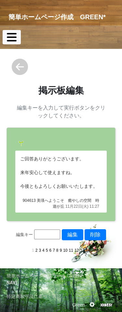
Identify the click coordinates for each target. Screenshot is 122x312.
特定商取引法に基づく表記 (34, 296)
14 (88, 250)
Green (78, 304)
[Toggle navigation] (12, 37)
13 (82, 250)
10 (65, 250)
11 (71, 250)
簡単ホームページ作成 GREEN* (57, 17)
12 (77, 250)
